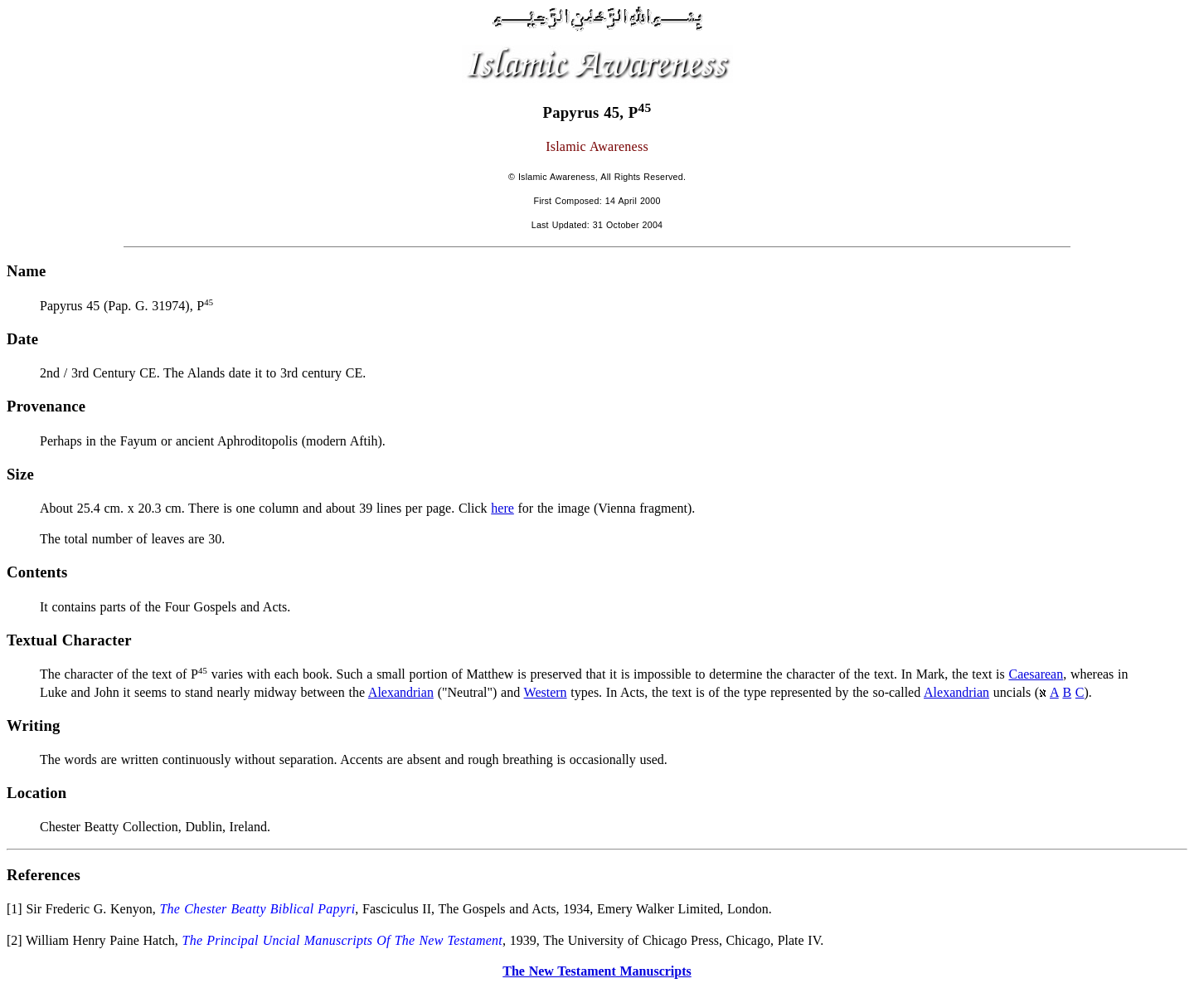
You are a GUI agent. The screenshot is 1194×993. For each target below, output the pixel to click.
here (502, 508)
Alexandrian (401, 692)
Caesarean (1035, 674)
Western (545, 692)
